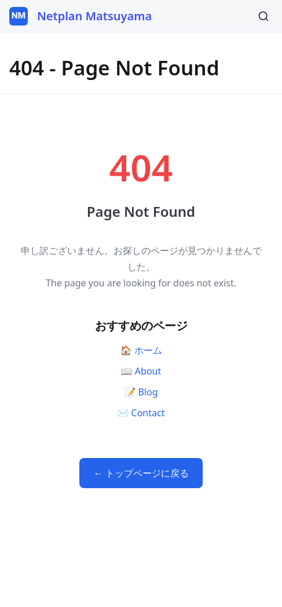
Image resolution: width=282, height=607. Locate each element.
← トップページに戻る (140, 473)
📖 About (141, 371)
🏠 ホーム (141, 350)
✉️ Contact (141, 412)
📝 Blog (141, 392)
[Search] (263, 16)
